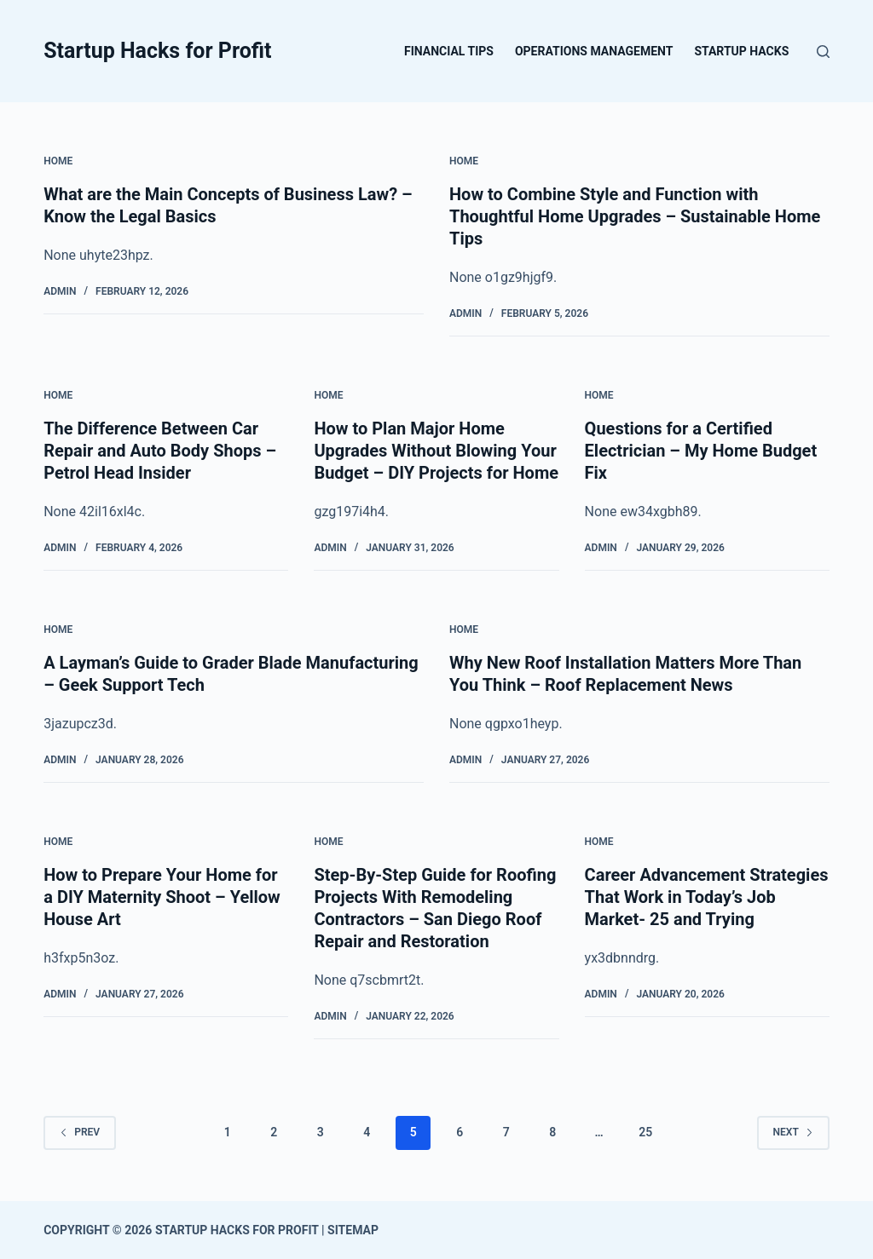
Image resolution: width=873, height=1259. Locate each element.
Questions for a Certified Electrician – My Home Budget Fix (701, 450)
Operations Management (594, 51)
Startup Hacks (741, 51)
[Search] (823, 51)
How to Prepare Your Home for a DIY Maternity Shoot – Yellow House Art (161, 897)
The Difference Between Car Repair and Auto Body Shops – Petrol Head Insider (159, 450)
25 (645, 1132)
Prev (80, 1132)
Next (793, 1132)
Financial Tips (449, 51)
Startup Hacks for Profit (157, 50)
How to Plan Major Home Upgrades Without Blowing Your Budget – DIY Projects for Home (436, 450)
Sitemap (353, 1230)
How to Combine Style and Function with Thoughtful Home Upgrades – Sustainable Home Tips (634, 216)
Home (57, 161)
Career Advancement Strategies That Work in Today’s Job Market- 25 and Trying (707, 897)
